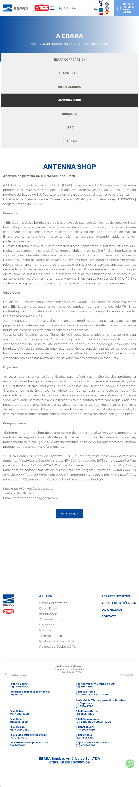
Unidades (46, 625)
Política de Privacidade (57, 641)
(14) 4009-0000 (19, 686)
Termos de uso (50, 636)
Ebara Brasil (48, 608)
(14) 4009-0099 (85, 745)
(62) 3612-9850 (85, 737)
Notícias (45, 630)
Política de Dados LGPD (57, 647)
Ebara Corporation (53, 603)
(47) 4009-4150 (85, 729)
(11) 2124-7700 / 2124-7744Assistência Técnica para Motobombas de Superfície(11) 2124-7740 (101, 700)
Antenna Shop (50, 619)
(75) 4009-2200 (19, 714)
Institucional (48, 614)
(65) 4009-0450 (19, 729)
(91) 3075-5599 (18, 722)
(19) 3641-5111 (17, 694)
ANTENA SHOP (69, 513)
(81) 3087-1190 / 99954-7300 (93, 722)
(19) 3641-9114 (17, 745)
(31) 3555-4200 (85, 714)
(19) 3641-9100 (85, 686)
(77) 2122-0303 (18, 737)
